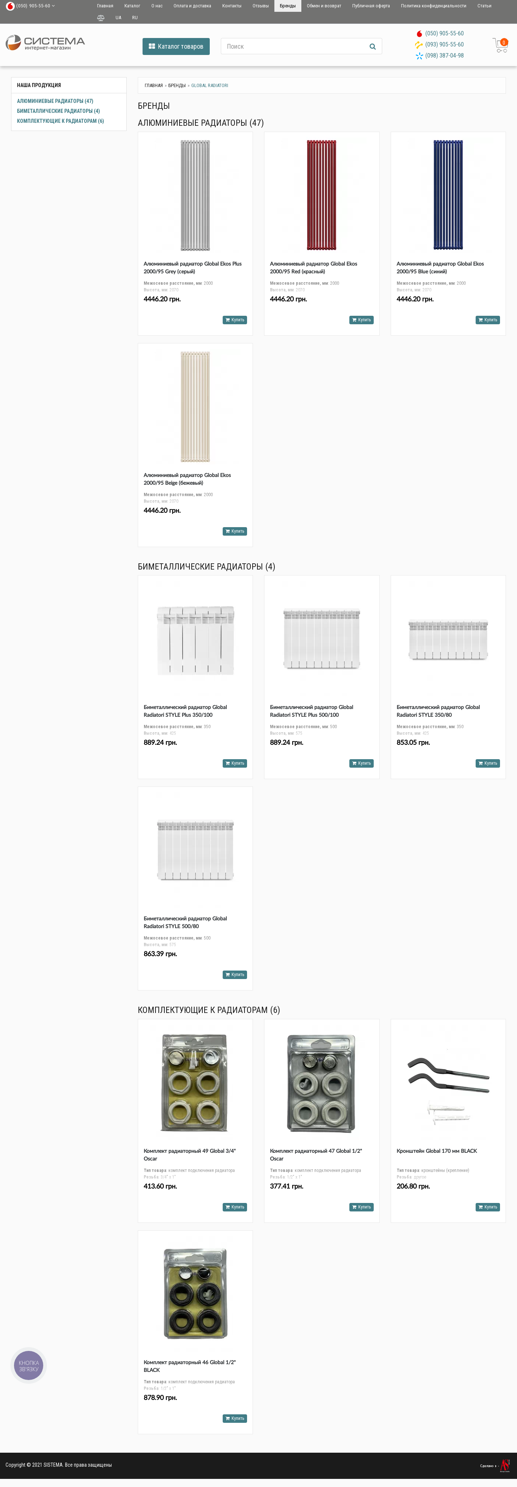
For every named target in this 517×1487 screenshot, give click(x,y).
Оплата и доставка (192, 5)
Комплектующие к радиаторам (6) (60, 121)
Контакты (232, 5)
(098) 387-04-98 (444, 55)
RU (135, 17)
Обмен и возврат (324, 5)
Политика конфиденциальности (433, 5)
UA (118, 17)
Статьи (484, 5)
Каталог (132, 5)
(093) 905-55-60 (444, 44)
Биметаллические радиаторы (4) (58, 111)
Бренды (288, 5)
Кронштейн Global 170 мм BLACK (437, 1151)
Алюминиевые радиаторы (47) (55, 101)
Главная (105, 5)
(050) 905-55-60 (444, 33)
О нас (156, 5)
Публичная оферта (371, 5)
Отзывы (261, 5)
